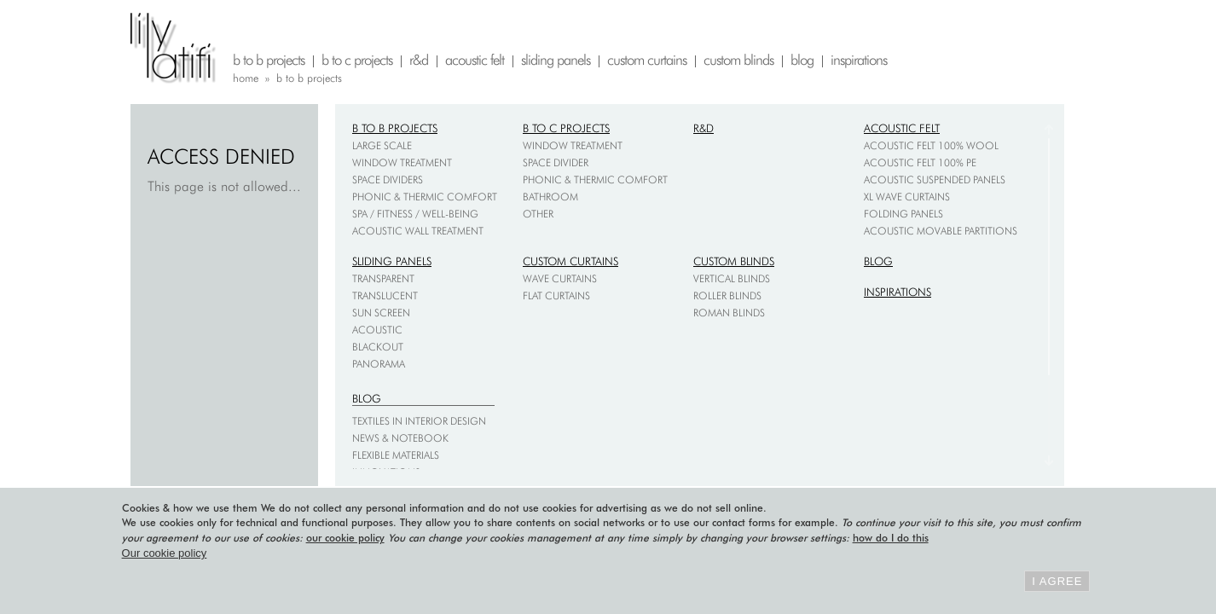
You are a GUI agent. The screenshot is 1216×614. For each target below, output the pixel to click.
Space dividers (387, 179)
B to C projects (566, 128)
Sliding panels (391, 261)
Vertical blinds (731, 278)
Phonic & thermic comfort (424, 196)
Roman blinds (729, 312)
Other (538, 213)
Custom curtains (570, 261)
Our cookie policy (164, 553)
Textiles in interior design (419, 420)
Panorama (378, 363)
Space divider (555, 162)
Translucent (385, 295)
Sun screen (381, 312)
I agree (1057, 581)
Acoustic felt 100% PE (920, 162)
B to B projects (394, 128)
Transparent (383, 278)
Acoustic (377, 329)
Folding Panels (903, 213)
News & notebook (400, 438)
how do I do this (891, 537)
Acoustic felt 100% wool (931, 145)
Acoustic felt (902, 128)
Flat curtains (556, 295)
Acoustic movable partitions (940, 230)
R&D (703, 128)
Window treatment (402, 162)
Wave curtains (560, 278)
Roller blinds (727, 295)
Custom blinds (733, 261)
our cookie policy (345, 537)
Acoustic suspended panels (934, 179)
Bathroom (550, 196)
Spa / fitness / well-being (415, 213)
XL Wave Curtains (907, 196)
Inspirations (897, 291)
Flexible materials (395, 455)
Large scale (382, 145)
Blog (878, 261)
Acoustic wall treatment (418, 230)
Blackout (377, 346)
